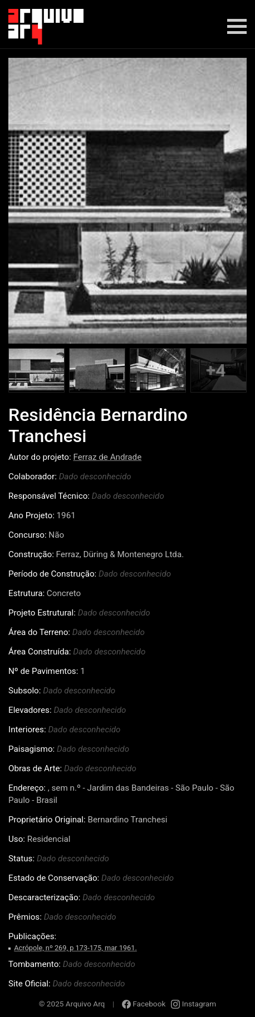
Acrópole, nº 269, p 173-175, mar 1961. (75, 948)
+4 (216, 370)
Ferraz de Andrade (107, 457)
